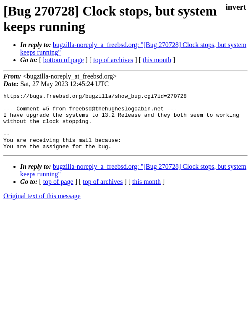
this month (157, 59)
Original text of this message (42, 207)
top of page (58, 192)
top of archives (113, 59)
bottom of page (63, 59)
